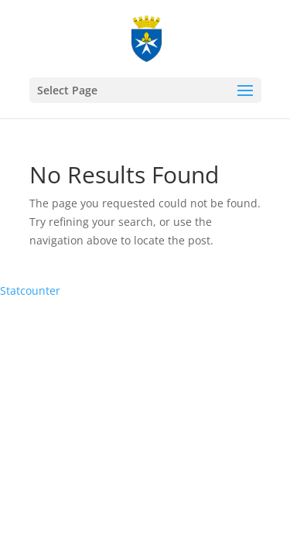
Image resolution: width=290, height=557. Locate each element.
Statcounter (30, 290)
